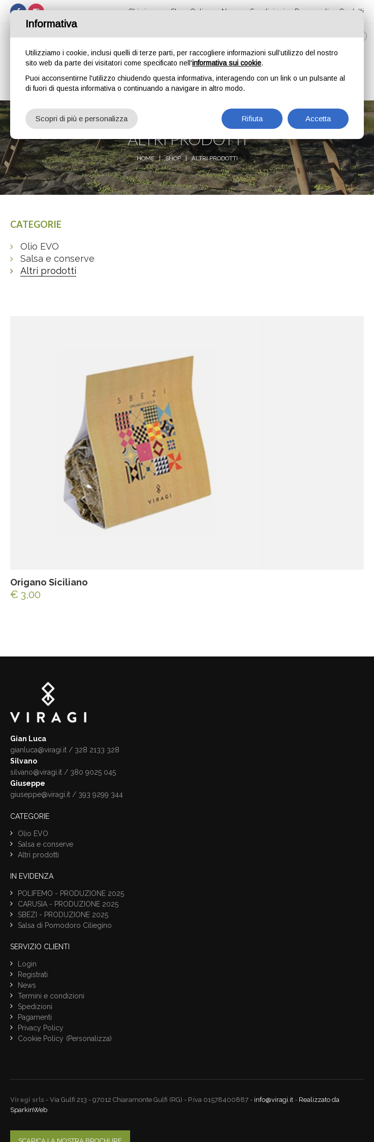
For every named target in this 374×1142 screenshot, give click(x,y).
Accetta (318, 118)
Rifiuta (252, 118)
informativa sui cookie (226, 63)
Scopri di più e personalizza (82, 118)
